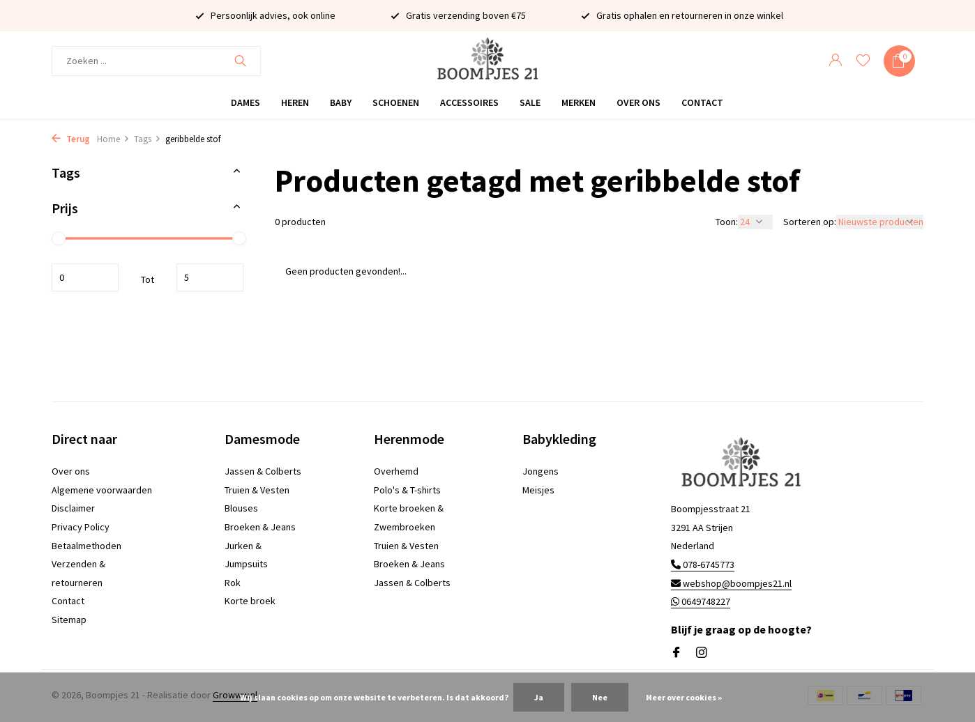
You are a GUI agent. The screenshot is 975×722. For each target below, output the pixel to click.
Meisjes (538, 490)
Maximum (209, 277)
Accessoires (469, 102)
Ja (538, 697)
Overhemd (396, 471)
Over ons (638, 102)
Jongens (540, 471)
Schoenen (395, 102)
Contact (702, 102)
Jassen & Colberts (263, 471)
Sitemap (69, 619)
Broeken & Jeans (260, 527)
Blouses (241, 508)
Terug (71, 139)
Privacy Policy (80, 527)
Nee (599, 697)
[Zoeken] (156, 61)
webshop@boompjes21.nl (731, 583)
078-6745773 (702, 564)
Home (113, 139)
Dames (245, 102)
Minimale (85, 277)
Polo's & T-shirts (407, 490)
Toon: (727, 221)
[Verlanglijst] (863, 61)
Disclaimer (73, 508)
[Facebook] (676, 653)
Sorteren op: (809, 221)
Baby (341, 102)
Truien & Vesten (257, 490)
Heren (295, 102)
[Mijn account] (835, 61)
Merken (578, 102)
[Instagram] (701, 653)
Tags (147, 139)
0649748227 (700, 601)
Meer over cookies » (684, 697)
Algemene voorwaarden (102, 490)
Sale (530, 102)
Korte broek (250, 600)
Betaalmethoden (86, 545)
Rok (233, 582)
